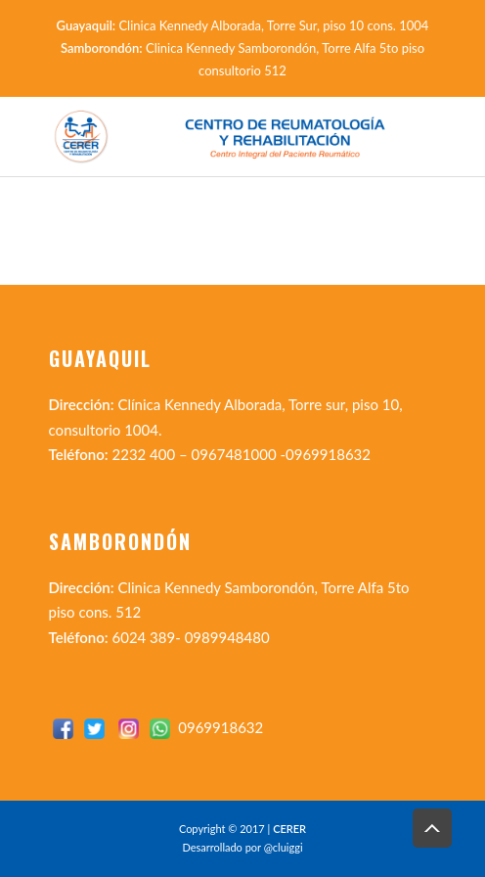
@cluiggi (283, 847)
